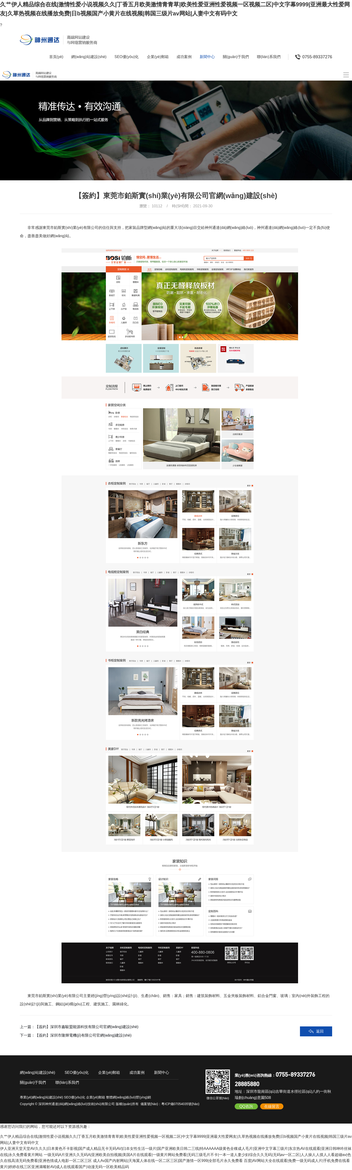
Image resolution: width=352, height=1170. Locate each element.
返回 (320, 1031)
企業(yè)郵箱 (158, 57)
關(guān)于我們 (236, 57)
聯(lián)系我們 (269, 57)
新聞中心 (207, 57)
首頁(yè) (56, 57)
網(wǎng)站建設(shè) (88, 57)
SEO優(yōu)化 (126, 57)
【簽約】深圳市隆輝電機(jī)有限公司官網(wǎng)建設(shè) (83, 1035)
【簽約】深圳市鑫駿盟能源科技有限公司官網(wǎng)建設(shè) (86, 1027)
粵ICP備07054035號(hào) (180, 1104)
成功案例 (184, 57)
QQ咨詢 (246, 1106)
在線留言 (271, 1106)
